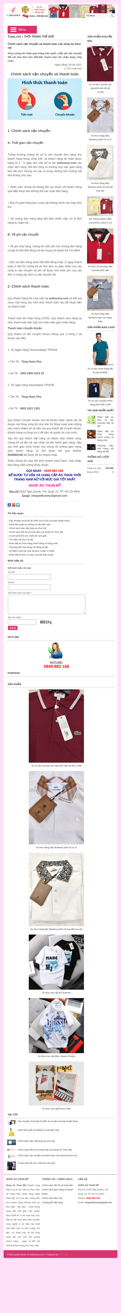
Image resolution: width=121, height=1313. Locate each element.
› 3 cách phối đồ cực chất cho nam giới (27, 535)
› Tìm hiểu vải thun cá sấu (20, 539)
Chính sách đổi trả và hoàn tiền (57, 1185)
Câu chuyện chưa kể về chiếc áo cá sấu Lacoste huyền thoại (48, 1121)
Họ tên (12, 572)
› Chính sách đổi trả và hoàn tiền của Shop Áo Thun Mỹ (35, 532)
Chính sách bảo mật (52, 1198)
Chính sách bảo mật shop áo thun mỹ (36, 1141)
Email (11, 582)
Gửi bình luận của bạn (20, 592)
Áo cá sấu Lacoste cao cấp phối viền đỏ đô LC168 (100, 88)
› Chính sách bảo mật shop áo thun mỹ (27, 528)
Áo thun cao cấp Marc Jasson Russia (56, 1056)
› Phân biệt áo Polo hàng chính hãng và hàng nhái (32, 543)
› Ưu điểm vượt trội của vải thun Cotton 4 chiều (31, 551)
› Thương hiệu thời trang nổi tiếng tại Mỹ (28, 547)
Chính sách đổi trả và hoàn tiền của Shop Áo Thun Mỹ (45, 1149)
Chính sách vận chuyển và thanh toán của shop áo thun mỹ (47, 1155)
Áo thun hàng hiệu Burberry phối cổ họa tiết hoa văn (100, 187)
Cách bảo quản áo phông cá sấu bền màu (38, 1130)
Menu (22, 29)
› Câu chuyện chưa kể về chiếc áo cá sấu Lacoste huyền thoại (38, 520)
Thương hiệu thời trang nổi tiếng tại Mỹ (105, 448)
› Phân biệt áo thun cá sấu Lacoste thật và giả (30, 554)
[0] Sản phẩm (103, 8)
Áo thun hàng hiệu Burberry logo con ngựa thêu (100, 318)
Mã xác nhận (15, 617)
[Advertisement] (60, 1282)
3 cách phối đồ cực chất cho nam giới (36, 1163)
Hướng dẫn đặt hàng (52, 1202)
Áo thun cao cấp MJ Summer (56, 992)
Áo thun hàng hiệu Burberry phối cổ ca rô (56, 847)
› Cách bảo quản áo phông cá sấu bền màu (29, 524)
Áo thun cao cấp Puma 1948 (56, 1108)
